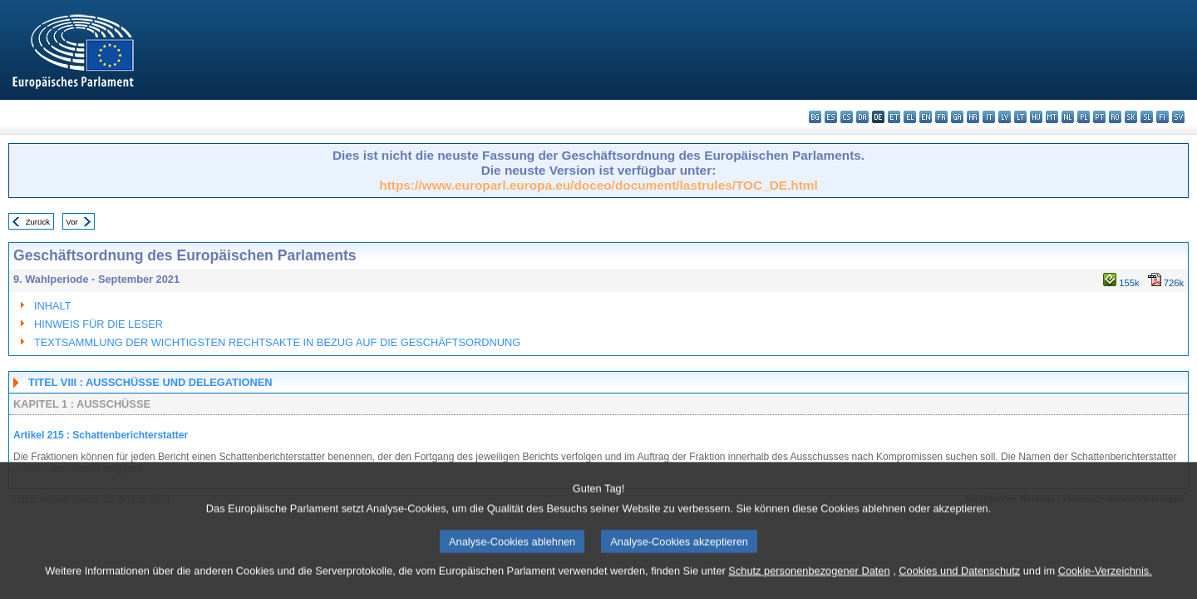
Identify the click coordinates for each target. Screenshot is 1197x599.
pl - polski (1083, 117)
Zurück (38, 221)
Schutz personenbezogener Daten (808, 587)
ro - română (1115, 117)
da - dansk (862, 117)
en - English (925, 117)
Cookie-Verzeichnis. (1105, 587)
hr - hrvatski (973, 117)
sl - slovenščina (1146, 117)
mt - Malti (1052, 117)
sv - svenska (1178, 117)
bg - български (815, 117)
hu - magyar (1036, 117)
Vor (71, 221)
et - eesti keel (894, 117)
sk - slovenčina (1131, 117)
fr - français (941, 117)
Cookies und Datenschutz (959, 587)
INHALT (52, 306)
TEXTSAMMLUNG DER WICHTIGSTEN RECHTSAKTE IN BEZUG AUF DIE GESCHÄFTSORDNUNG (277, 342)
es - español (831, 117)
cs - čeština (846, 117)
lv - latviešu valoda (1004, 117)
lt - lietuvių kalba (1020, 117)
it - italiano (989, 117)
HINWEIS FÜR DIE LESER (98, 324)
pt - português (1099, 117)
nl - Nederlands (1068, 117)
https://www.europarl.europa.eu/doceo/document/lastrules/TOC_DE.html (598, 185)
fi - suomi (1162, 117)
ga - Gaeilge (957, 117)
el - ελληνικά (910, 117)
